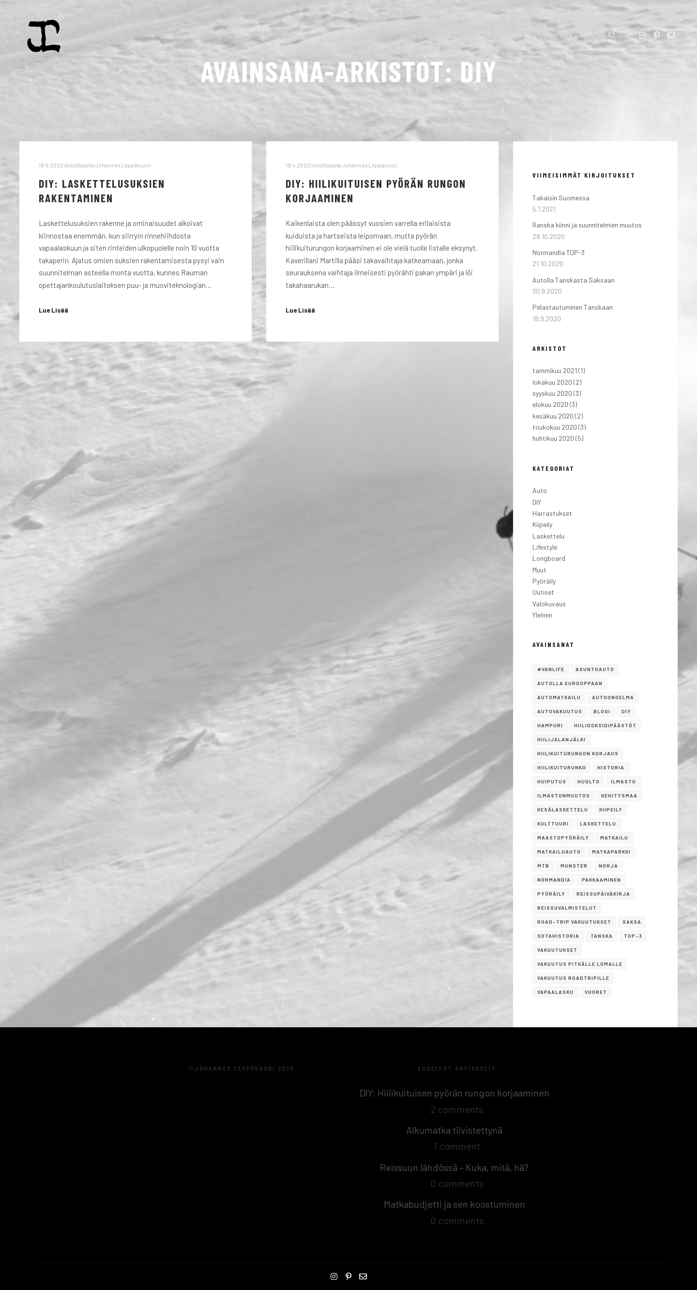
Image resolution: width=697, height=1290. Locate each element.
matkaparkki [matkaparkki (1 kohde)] (611, 852)
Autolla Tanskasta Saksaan (573, 280)
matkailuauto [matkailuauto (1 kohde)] (559, 852)
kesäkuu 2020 (553, 416)
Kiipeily (542, 524)
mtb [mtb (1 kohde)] (543, 866)
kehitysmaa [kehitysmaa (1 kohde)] (619, 795)
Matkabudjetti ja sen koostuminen (454, 1204)
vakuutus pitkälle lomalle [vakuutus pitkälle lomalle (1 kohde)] (579, 964)
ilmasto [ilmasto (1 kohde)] (623, 781)
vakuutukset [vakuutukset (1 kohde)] (557, 950)
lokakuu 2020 (552, 382)
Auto (539, 490)
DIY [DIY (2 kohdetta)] (626, 711)
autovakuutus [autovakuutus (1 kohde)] (559, 711)
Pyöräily (544, 581)
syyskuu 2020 (552, 393)
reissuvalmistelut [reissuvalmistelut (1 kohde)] (567, 908)
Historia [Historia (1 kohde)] (610, 767)
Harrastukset (552, 513)
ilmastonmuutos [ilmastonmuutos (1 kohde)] (563, 795)
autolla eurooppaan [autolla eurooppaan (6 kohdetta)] (570, 683)
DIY (536, 502)
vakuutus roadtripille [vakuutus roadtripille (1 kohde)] (573, 978)
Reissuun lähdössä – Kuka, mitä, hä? (454, 1167)
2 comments (457, 1109)
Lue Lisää (53, 310)
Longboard (548, 558)
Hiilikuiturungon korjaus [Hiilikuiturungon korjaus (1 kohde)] (578, 753)
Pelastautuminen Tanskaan (572, 307)
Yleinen (542, 615)
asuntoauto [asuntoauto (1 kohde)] (595, 669)
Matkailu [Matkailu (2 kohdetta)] (614, 837)
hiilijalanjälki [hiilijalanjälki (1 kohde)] (561, 739)
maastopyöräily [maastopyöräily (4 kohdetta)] (563, 837)
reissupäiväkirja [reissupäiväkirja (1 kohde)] (603, 894)
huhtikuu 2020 (553, 438)
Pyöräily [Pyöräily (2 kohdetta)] (551, 894)
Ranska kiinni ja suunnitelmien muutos (587, 225)
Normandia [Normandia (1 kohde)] (554, 880)
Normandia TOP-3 (558, 252)
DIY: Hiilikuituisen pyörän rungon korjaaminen (454, 1092)
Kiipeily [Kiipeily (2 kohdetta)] (610, 809)
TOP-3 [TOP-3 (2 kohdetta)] (633, 936)
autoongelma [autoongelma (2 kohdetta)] (613, 697)
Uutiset (543, 592)
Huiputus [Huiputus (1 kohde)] (551, 781)
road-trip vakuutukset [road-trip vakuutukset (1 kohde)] (574, 922)
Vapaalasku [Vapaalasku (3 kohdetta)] (555, 992)
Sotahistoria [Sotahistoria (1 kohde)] (558, 936)
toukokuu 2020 (554, 427)
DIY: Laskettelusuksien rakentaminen (102, 190)
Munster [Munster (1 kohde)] (574, 866)
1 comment (457, 1146)
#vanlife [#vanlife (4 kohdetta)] (550, 669)
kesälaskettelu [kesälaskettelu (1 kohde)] (562, 809)
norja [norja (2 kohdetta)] (608, 866)
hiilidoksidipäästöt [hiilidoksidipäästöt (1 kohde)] (605, 725)
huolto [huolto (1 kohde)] (588, 781)
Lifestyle (544, 547)
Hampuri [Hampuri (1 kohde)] (550, 725)
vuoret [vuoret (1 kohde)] (596, 992)
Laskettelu (548, 536)
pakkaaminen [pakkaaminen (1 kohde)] (601, 880)
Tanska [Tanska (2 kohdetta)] (602, 936)
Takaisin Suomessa (561, 198)
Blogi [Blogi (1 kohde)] (601, 711)
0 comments (457, 1183)
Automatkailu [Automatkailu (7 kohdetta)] (559, 697)
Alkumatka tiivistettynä (454, 1130)
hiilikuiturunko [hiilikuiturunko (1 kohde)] (561, 767)
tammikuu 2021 (554, 370)
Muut (539, 570)
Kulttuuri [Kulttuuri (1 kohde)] (553, 823)
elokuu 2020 (550, 404)
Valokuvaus (549, 604)
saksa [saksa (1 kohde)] (631, 922)
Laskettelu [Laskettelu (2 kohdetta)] (598, 823)
